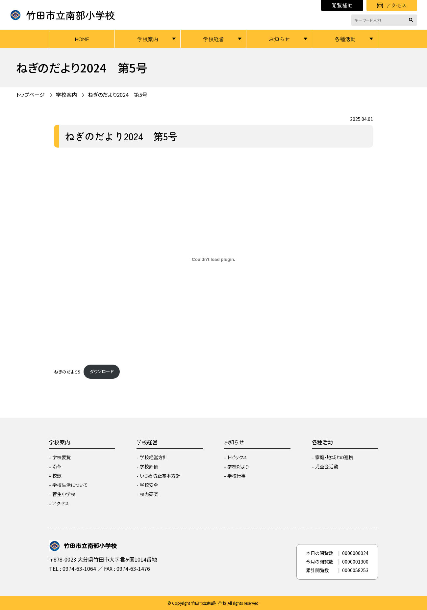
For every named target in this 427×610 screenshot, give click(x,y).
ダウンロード (101, 371)
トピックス (237, 457)
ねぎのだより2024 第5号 (117, 94)
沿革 (57, 466)
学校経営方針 (153, 457)
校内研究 (149, 494)
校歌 (57, 475)
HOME (82, 39)
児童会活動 (326, 466)
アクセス (392, 5)
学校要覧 (61, 457)
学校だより (238, 466)
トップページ (30, 94)
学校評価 (149, 466)
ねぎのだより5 (67, 371)
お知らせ (279, 39)
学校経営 (213, 39)
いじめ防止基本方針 (160, 475)
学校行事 (236, 475)
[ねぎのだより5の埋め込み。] (213, 259)
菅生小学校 (63, 494)
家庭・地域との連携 (334, 457)
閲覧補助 (342, 5)
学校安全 (149, 485)
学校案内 (147, 39)
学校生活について (70, 485)
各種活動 (345, 39)
